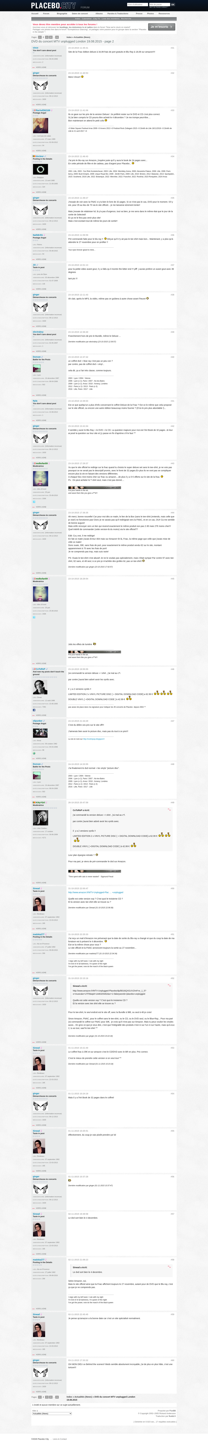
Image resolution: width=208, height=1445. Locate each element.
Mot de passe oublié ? (159, 7)
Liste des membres (111, 19)
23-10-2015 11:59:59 (78, 235)
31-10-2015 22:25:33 (78, 934)
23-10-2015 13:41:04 (78, 426)
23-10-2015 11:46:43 (78, 156)
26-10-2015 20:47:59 (78, 802)
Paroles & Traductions (117, 13)
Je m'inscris (161, 27)
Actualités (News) (82, 37)
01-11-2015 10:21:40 (78, 1048)
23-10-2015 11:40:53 (78, 73)
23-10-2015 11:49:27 (78, 198)
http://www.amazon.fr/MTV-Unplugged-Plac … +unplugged (95, 892)
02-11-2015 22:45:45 (78, 1314)
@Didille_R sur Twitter (34, 502)
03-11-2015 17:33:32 (78, 1360)
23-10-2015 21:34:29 (78, 721)
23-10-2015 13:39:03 (78, 401)
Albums (99, 13)
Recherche (126, 19)
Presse (139, 13)
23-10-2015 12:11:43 (78, 295)
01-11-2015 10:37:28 (78, 1176)
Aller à (52, 1412)
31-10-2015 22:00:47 (78, 888)
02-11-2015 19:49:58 (78, 1214)
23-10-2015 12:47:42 (78, 357)
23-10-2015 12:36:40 (78, 332)
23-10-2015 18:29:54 (78, 578)
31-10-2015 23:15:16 (78, 978)
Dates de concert (80, 13)
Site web (34, 753)
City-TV (96, 19)
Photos (150, 13)
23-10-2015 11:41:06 (78, 110)
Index (77, 19)
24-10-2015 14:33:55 (78, 764)
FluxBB (172, 1411)
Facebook (34, 710)
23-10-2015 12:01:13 (78, 265)
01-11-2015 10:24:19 (78, 1093)
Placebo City (53, 5)
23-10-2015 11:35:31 (78, 48)
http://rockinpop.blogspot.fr (93, 739)
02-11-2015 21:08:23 (78, 1259)
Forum (46, 13)
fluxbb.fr (172, 1416)
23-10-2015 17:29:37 (78, 463)
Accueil (34, 13)
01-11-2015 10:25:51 (78, 1131)
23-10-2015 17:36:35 (78, 512)
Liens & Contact (60, 1439)
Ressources (164, 13)
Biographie (62, 13)
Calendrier (87, 19)
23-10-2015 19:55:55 (78, 669)
